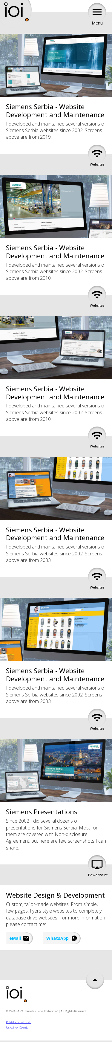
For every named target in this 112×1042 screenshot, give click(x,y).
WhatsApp (57, 938)
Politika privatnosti (18, 1022)
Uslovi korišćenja (17, 1027)
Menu (97, 15)
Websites (97, 157)
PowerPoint (97, 867)
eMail (15, 938)
